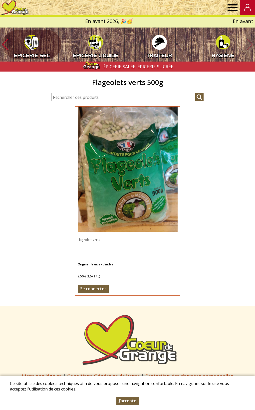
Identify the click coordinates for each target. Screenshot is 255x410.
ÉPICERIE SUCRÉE (155, 67)
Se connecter (93, 288)
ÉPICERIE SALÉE (119, 67)
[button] (5, 45)
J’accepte (127, 400)
